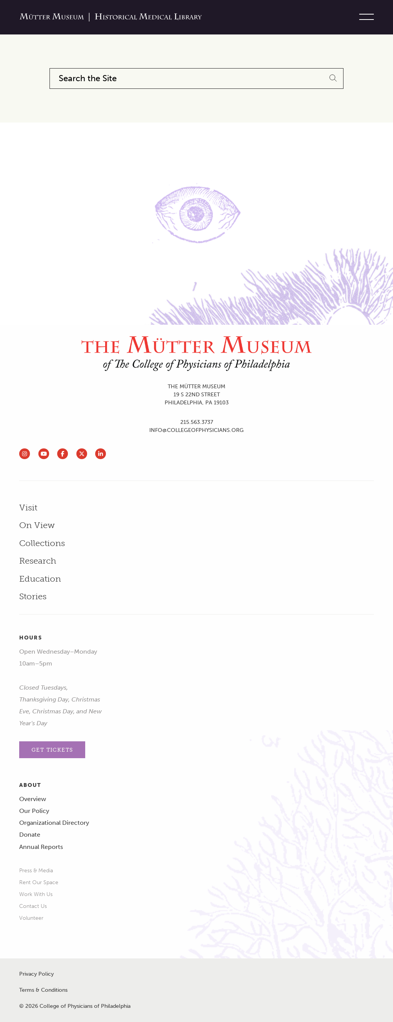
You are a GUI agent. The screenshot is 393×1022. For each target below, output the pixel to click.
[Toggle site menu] (364, 17)
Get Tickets (52, 750)
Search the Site (88, 78)
